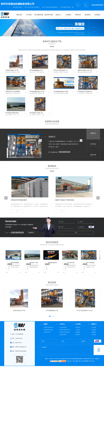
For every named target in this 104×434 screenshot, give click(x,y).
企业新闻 (94, 333)
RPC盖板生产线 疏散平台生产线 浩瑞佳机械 (86, 91)
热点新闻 (94, 341)
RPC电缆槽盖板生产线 (36, 70)
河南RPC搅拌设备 (48, 333)
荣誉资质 (78, 333)
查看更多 (52, 46)
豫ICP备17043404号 (54, 365)
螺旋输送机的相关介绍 (85, 270)
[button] (6, 198)
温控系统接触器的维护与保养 (23, 270)
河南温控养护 (47, 338)
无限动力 (97, 365)
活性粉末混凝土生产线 (12, 70)
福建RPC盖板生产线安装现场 (64, 200)
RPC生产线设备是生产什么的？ (62, 70)
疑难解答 (94, 338)
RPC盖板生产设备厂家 (36, 112)
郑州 (74, 367)
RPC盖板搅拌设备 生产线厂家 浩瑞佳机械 (38, 91)
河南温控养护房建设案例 (19, 200)
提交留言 (99, 356)
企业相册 (78, 338)
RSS (90, 367)
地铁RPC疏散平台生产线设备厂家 (86, 70)
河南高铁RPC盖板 (48, 336)
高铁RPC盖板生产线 (65, 336)
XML (93, 367)
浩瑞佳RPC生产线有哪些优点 (14, 91)
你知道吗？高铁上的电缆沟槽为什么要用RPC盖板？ (56, 270)
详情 (7, 279)
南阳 (76, 367)
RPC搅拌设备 (63, 333)
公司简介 (78, 336)
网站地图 (86, 367)
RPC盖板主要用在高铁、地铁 (14, 112)
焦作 (79, 367)
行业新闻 (94, 336)
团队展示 (78, 341)
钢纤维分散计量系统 (65, 338)
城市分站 (69, 367)
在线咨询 (31, 231)
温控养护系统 (63, 341)
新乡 (82, 367)
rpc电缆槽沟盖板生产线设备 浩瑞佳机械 (62, 91)
